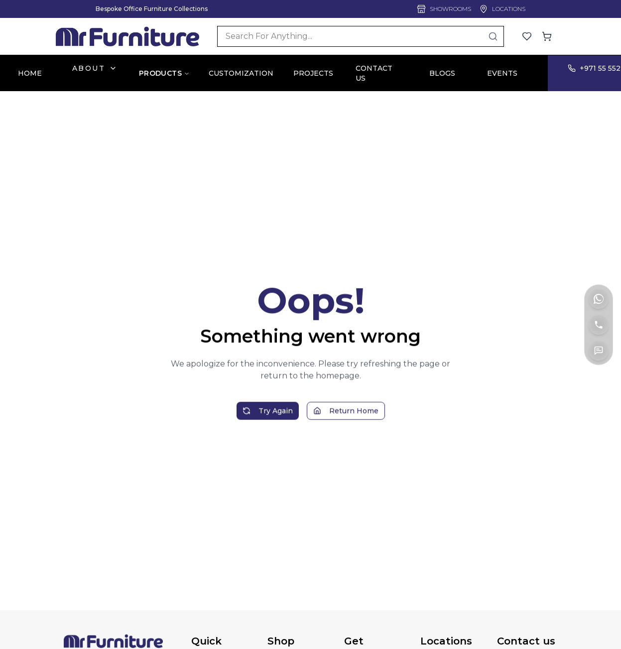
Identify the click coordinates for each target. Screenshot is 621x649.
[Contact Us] (599, 351)
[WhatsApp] (599, 299)
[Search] (360, 36)
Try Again (268, 416)
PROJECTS (313, 73)
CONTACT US (374, 73)
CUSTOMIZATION (241, 73)
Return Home (345, 416)
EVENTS (502, 73)
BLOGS (442, 73)
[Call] (599, 325)
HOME (30, 73)
